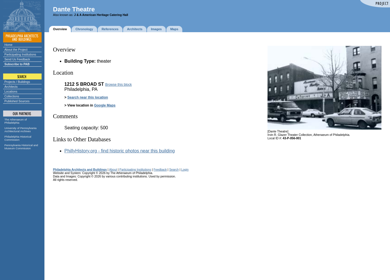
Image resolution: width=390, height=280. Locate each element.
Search (174, 169)
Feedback (160, 169)
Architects (11, 86)
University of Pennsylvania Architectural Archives (21, 129)
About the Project (16, 49)
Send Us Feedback (17, 59)
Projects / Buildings (17, 81)
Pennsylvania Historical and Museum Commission (21, 147)
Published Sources (17, 101)
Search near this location (87, 97)
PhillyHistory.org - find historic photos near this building (119, 150)
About (113, 169)
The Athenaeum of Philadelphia (16, 121)
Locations (11, 91)
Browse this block (118, 85)
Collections (12, 96)
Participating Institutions (20, 54)
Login (185, 169)
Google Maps (104, 105)
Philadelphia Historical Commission (18, 138)
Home (9, 44)
